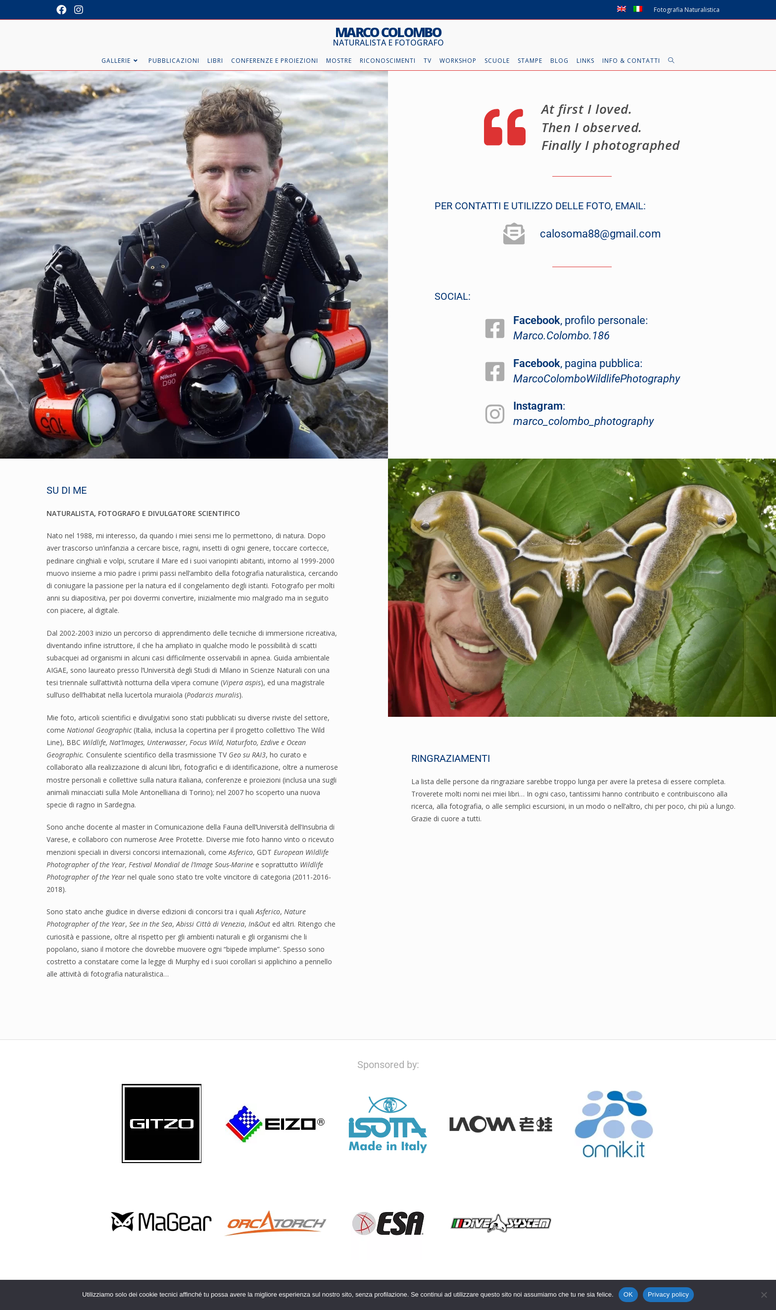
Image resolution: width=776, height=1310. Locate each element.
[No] (764, 1295)
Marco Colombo (388, 36)
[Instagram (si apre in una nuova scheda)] (78, 10)
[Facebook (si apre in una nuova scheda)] (63, 10)
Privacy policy (668, 1294)
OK (628, 1294)
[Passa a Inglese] (621, 9)
